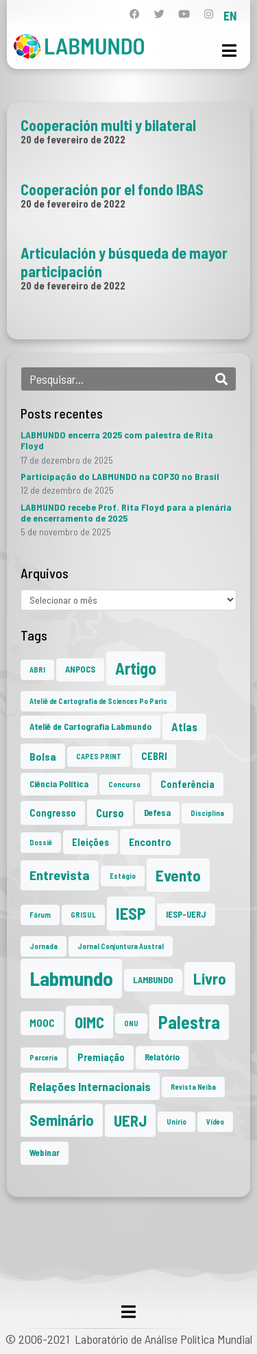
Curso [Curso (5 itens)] (110, 812)
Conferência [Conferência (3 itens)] (187, 784)
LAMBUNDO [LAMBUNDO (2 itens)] (153, 979)
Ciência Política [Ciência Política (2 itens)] (58, 783)
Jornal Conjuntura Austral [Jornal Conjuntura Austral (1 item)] (120, 946)
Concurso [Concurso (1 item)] (124, 784)
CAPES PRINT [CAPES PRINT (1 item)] (98, 756)
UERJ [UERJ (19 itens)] (130, 1120)
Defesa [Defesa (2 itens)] (157, 812)
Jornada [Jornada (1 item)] (43, 946)
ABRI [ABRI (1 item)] (37, 669)
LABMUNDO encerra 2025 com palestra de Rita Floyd (117, 440)
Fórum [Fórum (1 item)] (40, 914)
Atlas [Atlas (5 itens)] (184, 726)
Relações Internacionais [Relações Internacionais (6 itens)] (90, 1086)
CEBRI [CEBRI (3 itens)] (154, 756)
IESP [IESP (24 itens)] (131, 913)
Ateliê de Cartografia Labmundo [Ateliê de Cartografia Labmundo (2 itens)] (90, 726)
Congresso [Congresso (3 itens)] (52, 813)
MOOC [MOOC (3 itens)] (42, 1023)
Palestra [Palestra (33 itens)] (189, 1021)
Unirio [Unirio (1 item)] (176, 1121)
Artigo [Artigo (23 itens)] (135, 668)
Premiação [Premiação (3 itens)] (101, 1057)
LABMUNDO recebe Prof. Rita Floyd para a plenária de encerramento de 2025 (126, 512)
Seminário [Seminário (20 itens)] (61, 1119)
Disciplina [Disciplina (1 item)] (207, 812)
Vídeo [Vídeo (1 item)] (215, 1121)
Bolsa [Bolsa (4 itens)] (42, 756)
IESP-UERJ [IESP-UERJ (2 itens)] (186, 914)
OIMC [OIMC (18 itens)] (89, 1022)
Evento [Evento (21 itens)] (178, 875)
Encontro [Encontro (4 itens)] (150, 841)
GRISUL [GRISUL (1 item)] (83, 914)
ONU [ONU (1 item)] (131, 1023)
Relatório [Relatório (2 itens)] (162, 1057)
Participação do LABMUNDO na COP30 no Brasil (120, 476)
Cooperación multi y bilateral (108, 125)
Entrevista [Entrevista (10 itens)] (59, 874)
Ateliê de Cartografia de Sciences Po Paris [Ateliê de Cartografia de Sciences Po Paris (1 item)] (98, 700)
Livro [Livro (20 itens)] (209, 978)
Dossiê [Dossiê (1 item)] (40, 842)
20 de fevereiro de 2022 (73, 139)
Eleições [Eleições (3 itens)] (90, 842)
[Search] (221, 379)
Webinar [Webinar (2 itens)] (44, 1152)
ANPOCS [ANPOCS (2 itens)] (80, 669)
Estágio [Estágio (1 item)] (123, 875)
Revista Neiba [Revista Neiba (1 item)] (193, 1086)
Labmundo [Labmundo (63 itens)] (71, 978)
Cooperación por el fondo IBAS (112, 189)
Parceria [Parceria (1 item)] (43, 1057)
